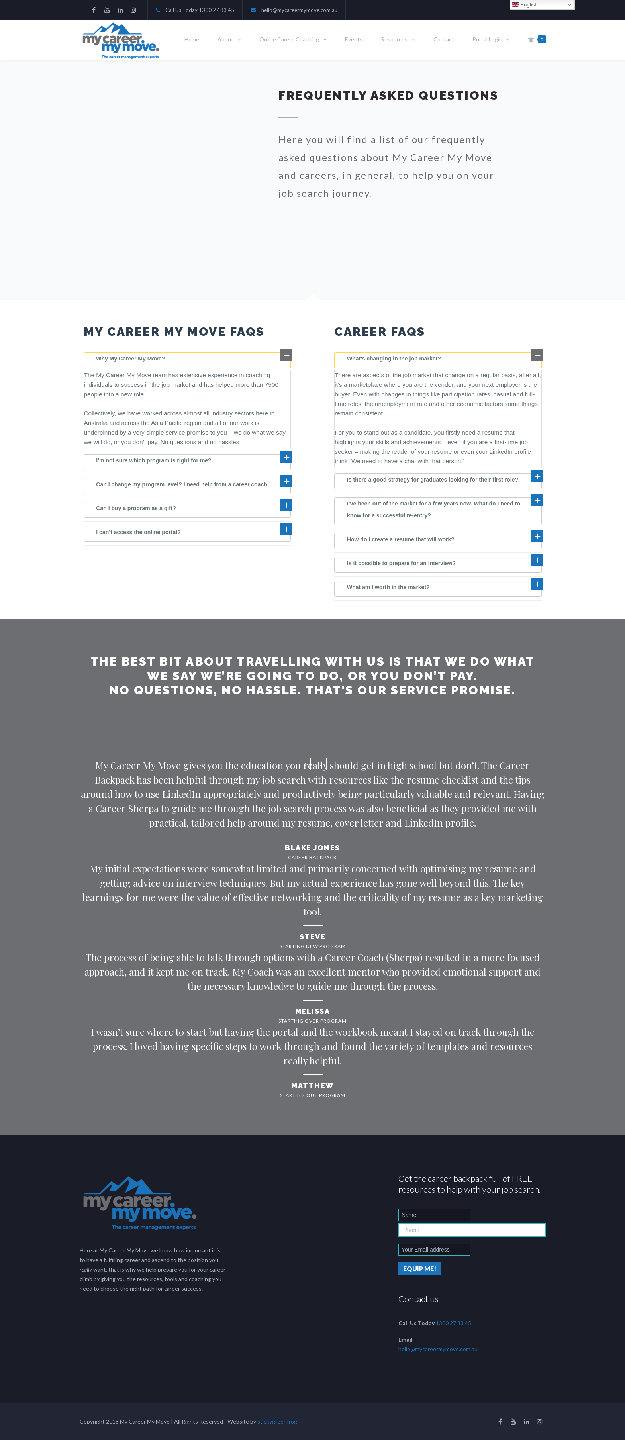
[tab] (187, 360)
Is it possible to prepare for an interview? (401, 563)
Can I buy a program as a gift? (136, 508)
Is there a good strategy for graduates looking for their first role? (432, 479)
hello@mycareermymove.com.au (299, 10)
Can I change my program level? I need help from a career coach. (182, 484)
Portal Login (487, 39)
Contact (443, 39)
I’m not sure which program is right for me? (153, 460)
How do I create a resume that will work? (401, 539)
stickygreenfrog (277, 1421)
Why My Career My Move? (130, 358)
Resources (394, 39)
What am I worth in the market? (388, 587)
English (524, 5)
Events (353, 39)
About (225, 39)
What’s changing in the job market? (394, 358)
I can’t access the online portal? (138, 532)
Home (191, 39)
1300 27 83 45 (216, 10)
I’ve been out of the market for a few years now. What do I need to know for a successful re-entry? (433, 509)
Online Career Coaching (289, 39)
